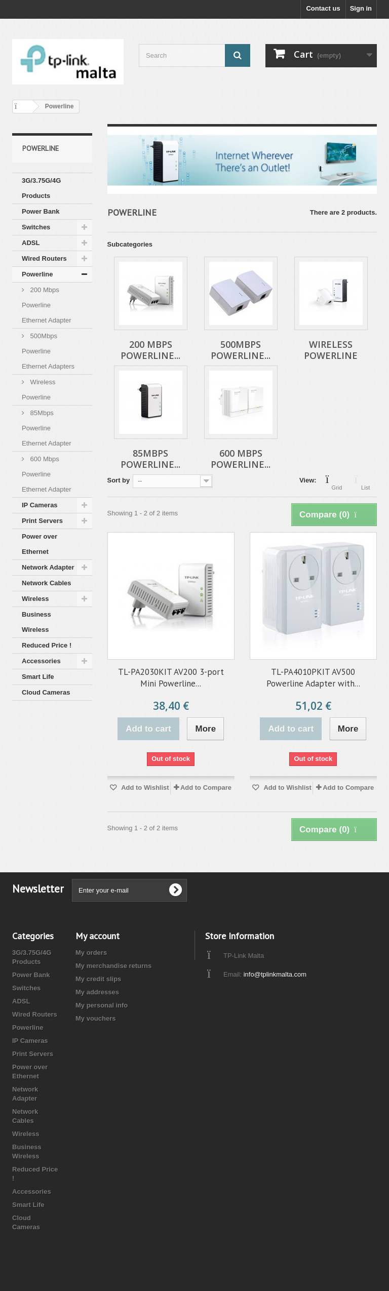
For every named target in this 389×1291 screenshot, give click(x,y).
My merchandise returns (113, 966)
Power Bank (40, 211)
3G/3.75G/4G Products (41, 188)
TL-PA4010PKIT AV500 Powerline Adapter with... (313, 677)
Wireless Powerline (38, 389)
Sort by (118, 480)
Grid (337, 481)
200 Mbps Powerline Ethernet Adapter (46, 305)
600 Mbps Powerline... (240, 458)
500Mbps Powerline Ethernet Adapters (48, 351)
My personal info (101, 1005)
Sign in (361, 8)
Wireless (35, 598)
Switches (36, 227)
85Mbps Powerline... (150, 458)
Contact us (323, 8)
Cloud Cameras (46, 692)
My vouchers (95, 1018)
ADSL (31, 243)
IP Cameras (40, 505)
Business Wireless (36, 622)
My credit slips (98, 979)
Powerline (37, 274)
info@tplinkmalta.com (275, 974)
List (365, 481)
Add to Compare (205, 787)
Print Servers (42, 521)
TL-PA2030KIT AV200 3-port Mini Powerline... (171, 677)
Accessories (41, 661)
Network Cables (46, 583)
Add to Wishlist (144, 787)
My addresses (97, 992)
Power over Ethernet (39, 544)
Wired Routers (44, 258)
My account (97, 936)
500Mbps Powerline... (240, 349)
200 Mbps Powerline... (150, 349)
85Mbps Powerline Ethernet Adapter (46, 428)
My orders (91, 952)
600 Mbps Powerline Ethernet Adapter (46, 474)
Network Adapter (48, 567)
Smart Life (38, 676)
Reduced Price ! (46, 645)
